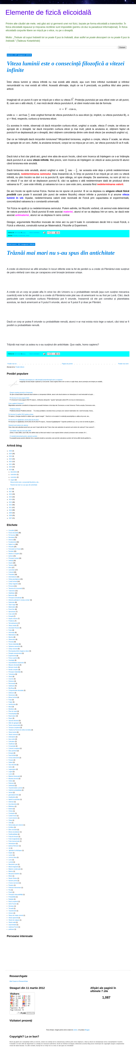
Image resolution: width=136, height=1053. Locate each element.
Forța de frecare (13, 836)
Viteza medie (12, 625)
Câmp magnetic (13, 584)
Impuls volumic (13, 618)
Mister (10, 876)
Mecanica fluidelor (14, 873)
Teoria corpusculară (14, 725)
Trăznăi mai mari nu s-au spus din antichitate (61, 253)
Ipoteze (11, 556)
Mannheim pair (13, 864)
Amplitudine (12, 797)
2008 (10, 515)
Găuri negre (12, 604)
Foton (10, 630)
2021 (10, 464)
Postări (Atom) (20, 367)
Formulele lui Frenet (15, 549)
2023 (10, 459)
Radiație (11, 899)
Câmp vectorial (13, 648)
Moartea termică (13, 778)
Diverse (11, 539)
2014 (10, 499)
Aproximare (12, 611)
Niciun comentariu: (35, 232)
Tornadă (11, 908)
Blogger (87, 1030)
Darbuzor (11, 693)
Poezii (10, 892)
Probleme (11, 621)
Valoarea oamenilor (14, 646)
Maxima (11, 637)
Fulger (10, 702)
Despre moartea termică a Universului (21, 392)
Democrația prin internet (16, 825)
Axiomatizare (12, 577)
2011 (10, 507)
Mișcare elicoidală (14, 665)
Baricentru (12, 595)
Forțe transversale (14, 841)
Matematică (12, 607)
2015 (10, 497)
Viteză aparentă (13, 917)
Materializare (12, 635)
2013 (10, 502)
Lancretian (12, 570)
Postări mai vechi (123, 364)
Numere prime (13, 880)
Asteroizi (11, 802)
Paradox (11, 885)
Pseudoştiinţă (13, 713)
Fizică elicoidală (13, 533)
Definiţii (11, 560)
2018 (10, 489)
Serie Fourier (12, 904)
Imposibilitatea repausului (16, 662)
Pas (10, 890)
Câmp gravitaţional (14, 579)
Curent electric (13, 818)
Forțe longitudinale (14, 839)
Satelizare (12, 686)
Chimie (11, 811)
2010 (10, 510)
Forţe (10, 699)
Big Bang (11, 688)
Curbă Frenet (13, 815)
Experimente (12, 655)
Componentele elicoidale (16, 690)
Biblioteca (11, 806)
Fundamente (21, 235)
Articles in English (14, 553)
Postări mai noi (11, 364)
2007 (10, 518)
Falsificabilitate (13, 834)
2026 (10, 451)
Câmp (10, 820)
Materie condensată (15, 869)
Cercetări (11, 530)
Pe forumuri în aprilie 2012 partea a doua (21, 414)
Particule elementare (15, 887)
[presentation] (72, 99)
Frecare (11, 760)
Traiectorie (12, 591)
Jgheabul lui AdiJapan (15, 850)
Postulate (11, 574)
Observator (12, 639)
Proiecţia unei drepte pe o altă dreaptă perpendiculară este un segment (41, 379)
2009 (10, 513)
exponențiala (12, 924)
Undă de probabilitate (15, 790)
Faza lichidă (12, 755)
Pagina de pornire (67, 364)
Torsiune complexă (14, 727)
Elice (10, 567)
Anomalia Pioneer (14, 628)
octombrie (13, 477)
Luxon (10, 774)
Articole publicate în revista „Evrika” (19, 600)
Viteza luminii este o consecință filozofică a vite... (25, 482)
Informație (12, 632)
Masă (10, 706)
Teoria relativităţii (14, 644)
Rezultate (11, 537)
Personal (11, 586)
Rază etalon (12, 716)
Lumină (11, 862)
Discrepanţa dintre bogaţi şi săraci (19, 651)
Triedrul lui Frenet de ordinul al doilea (20, 730)
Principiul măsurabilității (16, 894)
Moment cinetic (13, 667)
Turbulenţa (12, 674)
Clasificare (12, 744)
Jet (9, 848)
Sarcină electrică (14, 720)
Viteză (27, 235)
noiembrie (13, 474)
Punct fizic (12, 609)
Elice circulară (13, 829)
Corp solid (12, 614)
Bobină (11, 808)
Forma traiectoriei (14, 757)
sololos (75, 1030)
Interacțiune (12, 843)
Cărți (10, 822)
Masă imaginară (13, 866)
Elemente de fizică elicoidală (48, 12)
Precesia (11, 642)
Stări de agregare (14, 723)
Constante (12, 813)
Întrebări (11, 551)
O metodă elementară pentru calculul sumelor (23, 436)
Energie (11, 753)
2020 (10, 467)
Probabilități (12, 897)
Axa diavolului (13, 804)
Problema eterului (15, 409)
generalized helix (14, 795)
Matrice (11, 871)
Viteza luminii (13, 732)
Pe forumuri (12, 535)
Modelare (11, 709)
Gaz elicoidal (12, 764)
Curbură (11, 572)
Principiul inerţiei (13, 558)
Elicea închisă (13, 697)
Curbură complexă (14, 748)
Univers (11, 913)
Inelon (10, 767)
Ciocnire (11, 679)
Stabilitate (12, 593)
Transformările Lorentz (15, 788)
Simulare (11, 906)
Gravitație (11, 660)
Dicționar (11, 681)
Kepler (11, 853)
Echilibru (11, 827)
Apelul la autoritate (14, 799)
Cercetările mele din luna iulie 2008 (20, 430)
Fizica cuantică (13, 658)
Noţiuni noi (12, 544)
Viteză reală (12, 922)
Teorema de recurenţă (15, 588)
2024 (10, 456)
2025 (10, 453)
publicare (11, 929)
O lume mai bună (14, 883)
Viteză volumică (13, 734)
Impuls (11, 563)
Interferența (12, 704)
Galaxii (11, 762)
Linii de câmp (13, 857)
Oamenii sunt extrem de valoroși (18, 425)
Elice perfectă (13, 751)
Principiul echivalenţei (15, 597)
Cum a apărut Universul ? (16, 403)
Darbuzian (12, 602)
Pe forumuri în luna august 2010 (19, 398)
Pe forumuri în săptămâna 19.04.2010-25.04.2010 (24, 420)
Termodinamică (13, 623)
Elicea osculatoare (14, 832)
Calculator (12, 741)
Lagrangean (12, 769)
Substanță (12, 785)
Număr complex (13, 669)
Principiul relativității (15, 672)
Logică (11, 771)
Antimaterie (12, 737)
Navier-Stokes (13, 878)
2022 (10, 461)
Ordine (11, 781)
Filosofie (15, 235)
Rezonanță (12, 683)
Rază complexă (13, 901)
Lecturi (11, 855)
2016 (10, 494)
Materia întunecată (14, 776)
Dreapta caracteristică (15, 653)
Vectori (11, 792)
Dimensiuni (12, 695)
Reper (10, 718)
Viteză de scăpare (14, 920)
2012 (10, 505)
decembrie (13, 472)
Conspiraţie (12, 746)
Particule (11, 783)
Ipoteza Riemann (14, 846)
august (12, 480)
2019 (10, 469)
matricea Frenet (13, 927)
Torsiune (11, 565)
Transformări (12, 911)
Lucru (10, 860)
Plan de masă (13, 711)
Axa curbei (12, 739)
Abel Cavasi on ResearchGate (19, 981)
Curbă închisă (13, 581)
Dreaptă (11, 616)
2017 (10, 491)
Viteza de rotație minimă (16, 915)
